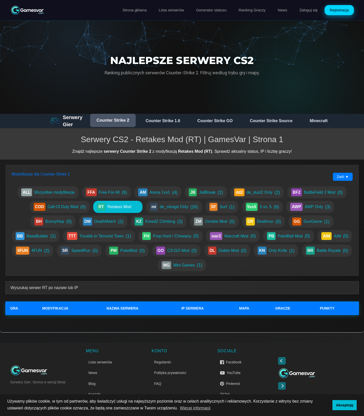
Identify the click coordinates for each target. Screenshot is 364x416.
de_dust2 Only (257, 192)
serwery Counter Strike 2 (127, 151)
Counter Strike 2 (112, 120)
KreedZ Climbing (159, 221)
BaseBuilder (36, 236)
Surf (221, 207)
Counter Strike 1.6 (162, 121)
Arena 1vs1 (157, 192)
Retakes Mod (118, 207)
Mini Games (182, 265)
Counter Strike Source (271, 121)
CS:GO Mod (176, 251)
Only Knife (276, 251)
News (282, 10)
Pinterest (230, 384)
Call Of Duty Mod (60, 207)
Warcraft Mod (233, 236)
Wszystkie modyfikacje (48, 192)
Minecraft (319, 121)
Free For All (106, 192)
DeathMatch (103, 221)
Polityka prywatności (170, 373)
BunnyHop (52, 221)
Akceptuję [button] (344, 405)
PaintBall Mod (288, 236)
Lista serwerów (171, 10)
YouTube (230, 373)
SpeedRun (79, 251)
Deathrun (263, 221)
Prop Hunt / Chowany (170, 236)
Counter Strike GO (215, 121)
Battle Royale (327, 251)
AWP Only (310, 207)
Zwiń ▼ (343, 177)
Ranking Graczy (252, 10)
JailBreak (206, 192)
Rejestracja (339, 10)
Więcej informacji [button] (195, 408)
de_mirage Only (174, 207)
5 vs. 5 (262, 207)
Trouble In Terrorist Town (99, 236)
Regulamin (162, 362)
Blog (91, 384)
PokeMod (127, 251)
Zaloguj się (308, 10)
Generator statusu (211, 10)
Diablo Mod (227, 251)
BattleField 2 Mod (317, 192)
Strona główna (135, 10)
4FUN (33, 251)
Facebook (230, 362)
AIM (334, 236)
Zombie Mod (214, 221)
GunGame (311, 221)
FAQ (157, 384)
